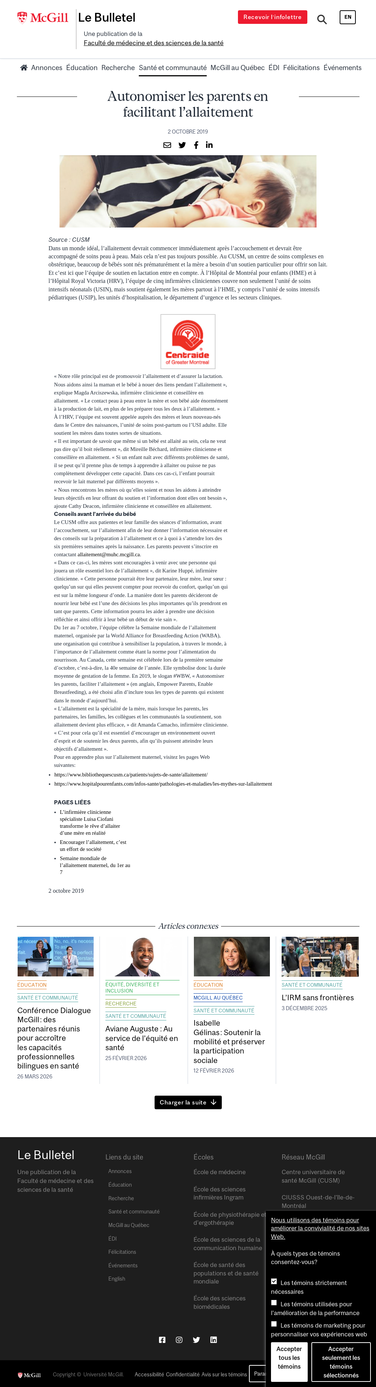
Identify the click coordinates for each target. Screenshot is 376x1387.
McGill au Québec (237, 65)
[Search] (323, 19)
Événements (342, 65)
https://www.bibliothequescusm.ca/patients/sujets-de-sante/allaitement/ (131, 772)
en (347, 17)
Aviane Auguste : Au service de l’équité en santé (141, 1035)
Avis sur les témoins (224, 1372)
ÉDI (273, 65)
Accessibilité (149, 1372)
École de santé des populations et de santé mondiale (226, 1271)
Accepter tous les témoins (289, 1357)
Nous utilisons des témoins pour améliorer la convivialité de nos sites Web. (320, 1228)
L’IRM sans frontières (318, 994)
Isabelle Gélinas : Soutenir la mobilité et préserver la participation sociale (229, 1039)
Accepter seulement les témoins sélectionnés (341, 1362)
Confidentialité (183, 1372)
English (116, 1276)
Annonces (46, 65)
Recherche (118, 65)
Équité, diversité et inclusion (132, 985)
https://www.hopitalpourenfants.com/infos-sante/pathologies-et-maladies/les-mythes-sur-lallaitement (163, 781)
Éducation (82, 65)
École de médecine (220, 1169)
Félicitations (301, 65)
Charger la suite (183, 1100)
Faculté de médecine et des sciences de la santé (150, 40)
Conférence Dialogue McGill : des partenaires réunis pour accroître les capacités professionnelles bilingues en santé (54, 1035)
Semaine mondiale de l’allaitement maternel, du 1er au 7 (95, 862)
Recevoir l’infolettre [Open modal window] (274, 17)
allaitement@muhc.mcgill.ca (108, 551)
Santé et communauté (173, 65)
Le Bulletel (112, 17)
